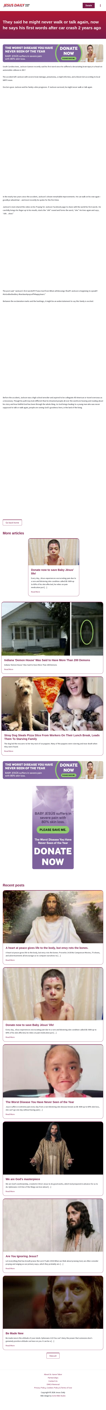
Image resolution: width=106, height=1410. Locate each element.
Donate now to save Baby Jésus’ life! (30, 1024)
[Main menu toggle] (100, 5)
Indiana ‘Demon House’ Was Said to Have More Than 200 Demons (47, 660)
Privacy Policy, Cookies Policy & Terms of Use (53, 1387)
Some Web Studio (59, 1396)
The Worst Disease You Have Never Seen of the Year (40, 1102)
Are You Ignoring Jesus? (22, 1256)
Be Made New (14, 1333)
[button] (89, 5)
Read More (35, 591)
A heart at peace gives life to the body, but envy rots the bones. (47, 947)
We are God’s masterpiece (23, 1179)
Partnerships (53, 1377)
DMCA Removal (53, 1384)
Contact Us (53, 1381)
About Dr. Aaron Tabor (53, 1374)
